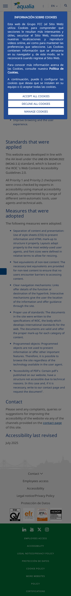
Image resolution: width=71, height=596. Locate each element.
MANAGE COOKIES (36, 111)
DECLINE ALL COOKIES (36, 104)
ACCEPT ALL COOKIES (36, 96)
